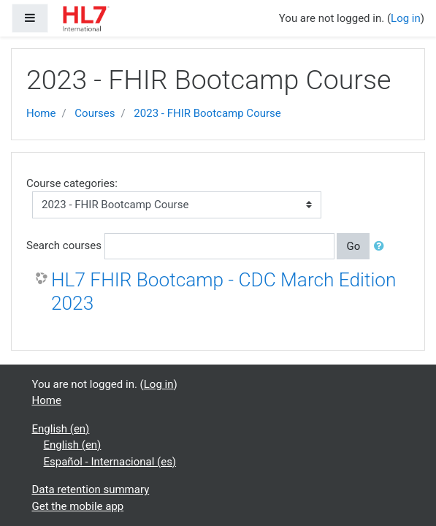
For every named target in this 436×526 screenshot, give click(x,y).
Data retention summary (91, 489)
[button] (381, 246)
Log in (406, 18)
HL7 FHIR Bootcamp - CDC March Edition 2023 (223, 291)
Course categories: (72, 183)
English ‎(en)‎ (61, 428)
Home (41, 113)
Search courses (64, 245)
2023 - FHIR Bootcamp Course (207, 113)
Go (353, 246)
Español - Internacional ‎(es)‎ (110, 461)
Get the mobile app (78, 506)
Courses (94, 113)
